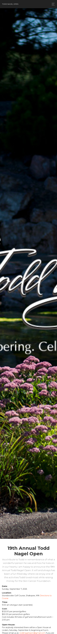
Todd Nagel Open (10, 4)
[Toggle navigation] (52, 4)
